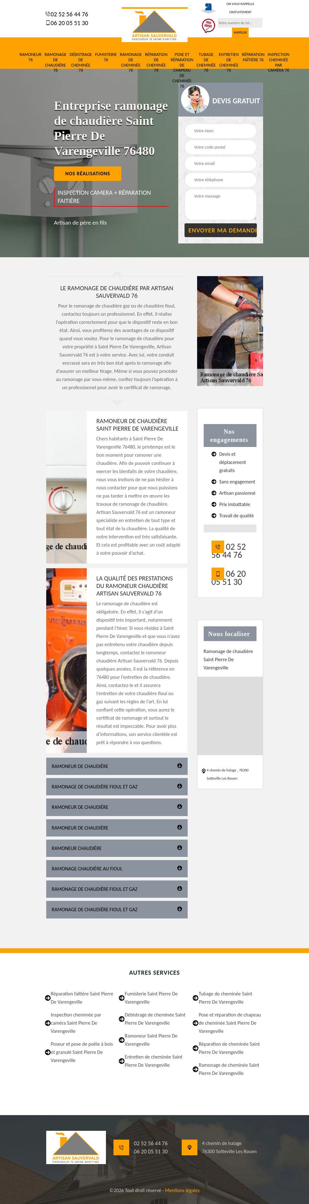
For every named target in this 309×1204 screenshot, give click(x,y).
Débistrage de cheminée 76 (80, 62)
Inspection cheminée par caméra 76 (279, 62)
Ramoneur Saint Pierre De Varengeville (151, 1040)
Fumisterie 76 (106, 57)
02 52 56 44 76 (68, 14)
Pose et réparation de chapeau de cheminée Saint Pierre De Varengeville (230, 1023)
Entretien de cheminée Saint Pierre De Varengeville (153, 1061)
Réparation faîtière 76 (253, 57)
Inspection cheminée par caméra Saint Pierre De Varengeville (76, 1023)
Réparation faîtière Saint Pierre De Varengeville (82, 998)
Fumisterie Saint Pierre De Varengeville (151, 998)
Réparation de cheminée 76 (156, 62)
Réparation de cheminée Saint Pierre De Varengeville (229, 1048)
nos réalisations (87, 174)
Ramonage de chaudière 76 (56, 62)
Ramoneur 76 (30, 57)
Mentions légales (182, 1190)
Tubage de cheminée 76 (206, 62)
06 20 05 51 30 (68, 23)
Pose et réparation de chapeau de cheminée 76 (182, 70)
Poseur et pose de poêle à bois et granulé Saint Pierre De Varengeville (82, 1052)
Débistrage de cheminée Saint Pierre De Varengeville (155, 1019)
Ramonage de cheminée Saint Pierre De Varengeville (229, 1069)
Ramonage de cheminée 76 (131, 62)
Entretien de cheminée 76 (229, 62)
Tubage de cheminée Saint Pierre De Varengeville (225, 998)
